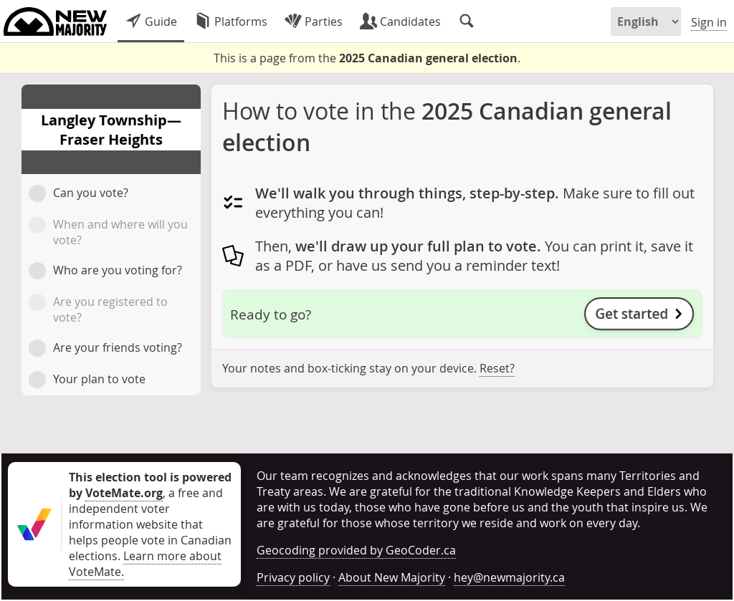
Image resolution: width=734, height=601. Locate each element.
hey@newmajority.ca (509, 577)
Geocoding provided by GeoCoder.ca (356, 550)
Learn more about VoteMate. (145, 564)
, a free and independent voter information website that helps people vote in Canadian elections (150, 516)
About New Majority (391, 577)
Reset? (497, 368)
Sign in (709, 22)
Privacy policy (293, 577)
